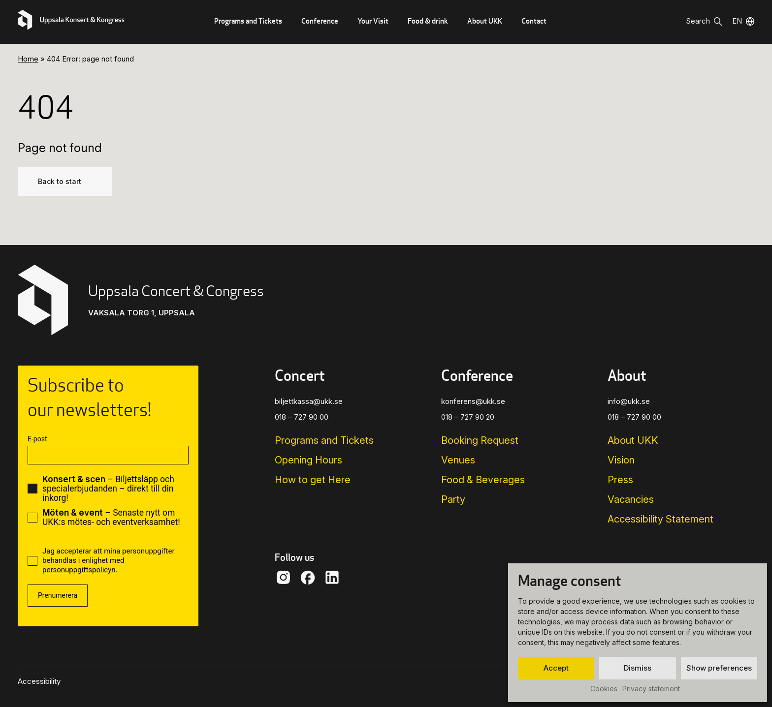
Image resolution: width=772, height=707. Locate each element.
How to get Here (313, 480)
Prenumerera (57, 595)
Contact (534, 21)
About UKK (484, 21)
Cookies (603, 688)
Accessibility (39, 681)
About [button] (627, 375)
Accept (556, 668)
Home (28, 58)
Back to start (59, 181)
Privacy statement (651, 688)
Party (453, 499)
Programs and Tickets (248, 21)
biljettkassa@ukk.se (309, 401)
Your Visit (372, 21)
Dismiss (637, 668)
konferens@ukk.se (473, 401)
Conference (319, 21)
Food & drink (428, 21)
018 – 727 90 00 (301, 417)
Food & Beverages (483, 480)
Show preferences (719, 668)
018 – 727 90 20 (467, 417)
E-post (37, 439)
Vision (621, 460)
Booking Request (479, 440)
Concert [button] (299, 375)
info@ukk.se (629, 401)
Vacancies (631, 499)
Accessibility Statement (660, 519)
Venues (458, 460)
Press (620, 480)
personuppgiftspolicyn (79, 569)
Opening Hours (308, 460)
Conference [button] (477, 375)
